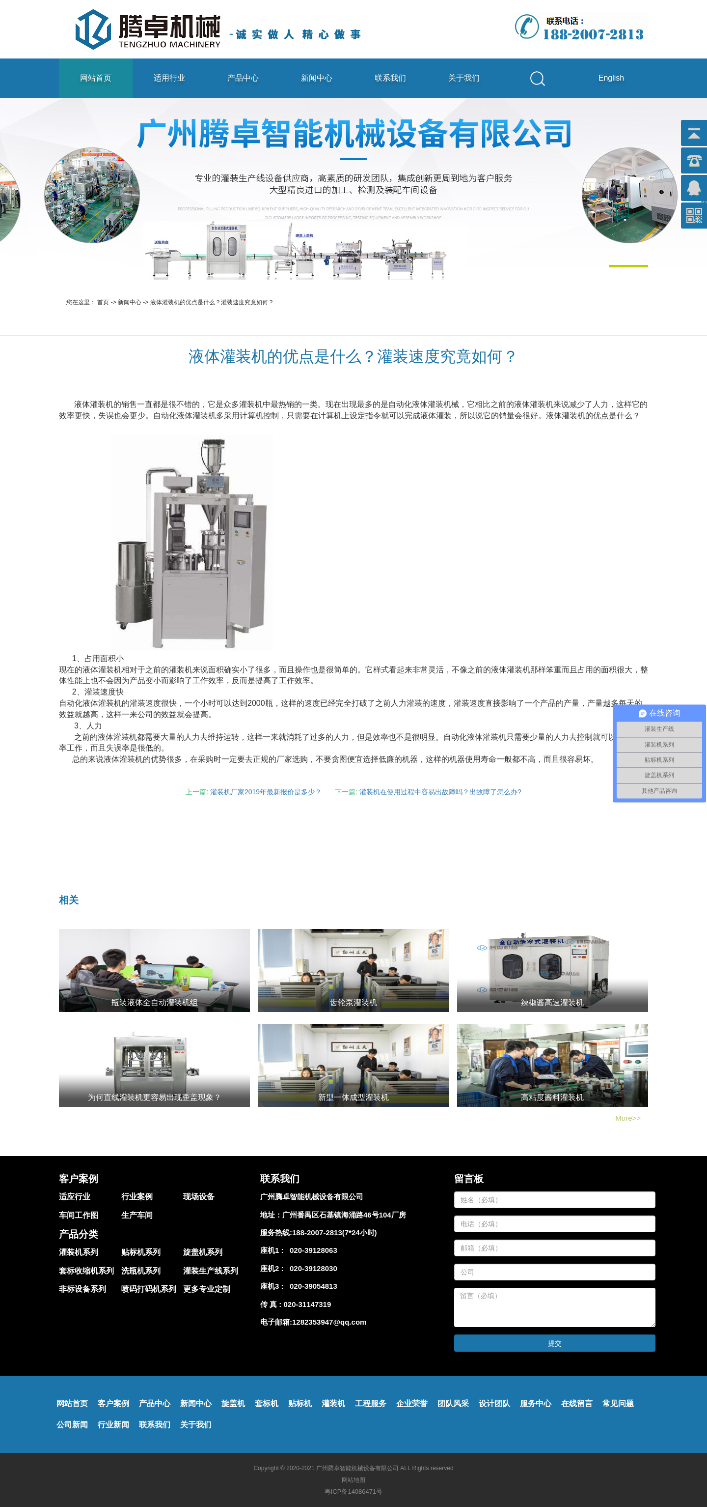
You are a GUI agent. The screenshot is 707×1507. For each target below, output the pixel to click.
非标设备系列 (82, 1289)
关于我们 (464, 78)
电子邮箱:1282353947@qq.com (313, 1322)
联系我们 (390, 78)
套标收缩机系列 (86, 1271)
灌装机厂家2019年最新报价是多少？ (266, 792)
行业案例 (137, 1196)
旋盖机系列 (202, 1252)
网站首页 (95, 78)
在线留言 (577, 1403)
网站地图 (353, 1480)
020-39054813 (311, 1286)
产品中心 (243, 78)
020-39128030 (311, 1268)
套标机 (266, 1403)
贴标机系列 (141, 1252)
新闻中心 (316, 78)
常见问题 (618, 1403)
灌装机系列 (78, 1252)
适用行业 (169, 78)
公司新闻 (72, 1424)
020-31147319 (307, 1304)
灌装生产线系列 (210, 1271)
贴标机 (300, 1403)
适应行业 (74, 1196)
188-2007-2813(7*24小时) (334, 1232)
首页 (103, 302)
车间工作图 (78, 1215)
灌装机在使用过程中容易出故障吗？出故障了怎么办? (440, 792)
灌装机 (333, 1403)
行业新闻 (113, 1424)
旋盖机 (233, 1403)
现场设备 (199, 1196)
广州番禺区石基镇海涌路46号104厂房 (344, 1215)
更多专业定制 (206, 1289)
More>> (628, 1118)
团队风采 (453, 1403)
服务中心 (535, 1403)
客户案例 (113, 1403)
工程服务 (370, 1403)
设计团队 (494, 1403)
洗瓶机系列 (141, 1271)
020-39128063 (311, 1250)
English (611, 78)
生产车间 (137, 1215)
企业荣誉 (412, 1403)
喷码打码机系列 (148, 1289)
